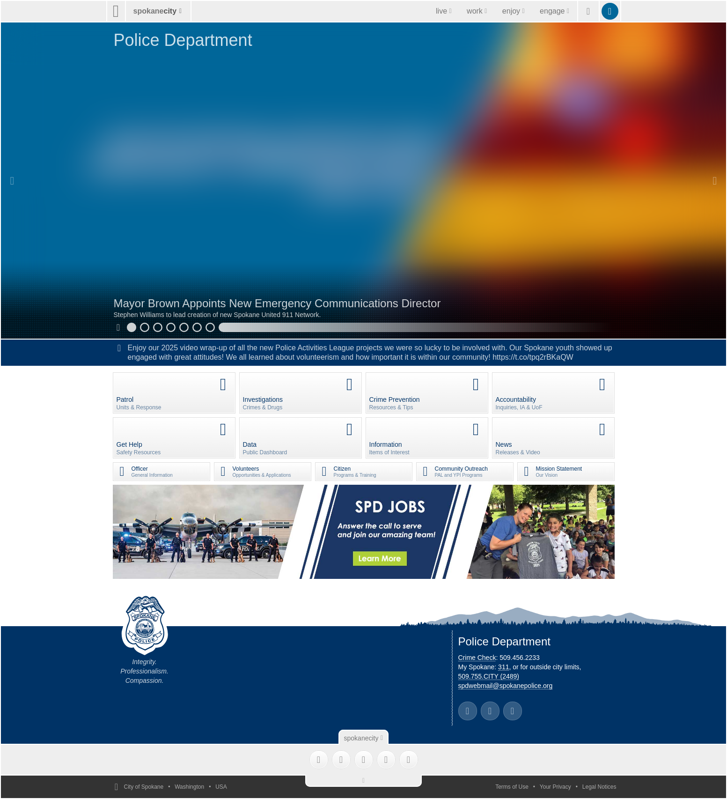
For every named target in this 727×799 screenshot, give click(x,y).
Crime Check (477, 657)
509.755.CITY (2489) (489, 676)
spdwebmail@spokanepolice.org (505, 685)
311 (503, 667)
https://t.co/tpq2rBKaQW (532, 357)
